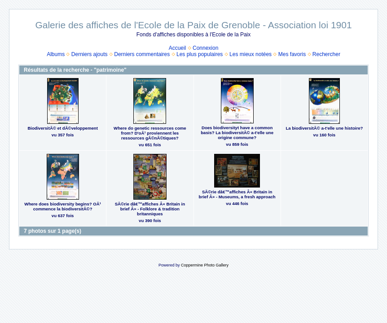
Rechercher (326, 54)
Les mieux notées (250, 54)
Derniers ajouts (89, 54)
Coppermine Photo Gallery (205, 265)
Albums (56, 54)
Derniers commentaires (142, 54)
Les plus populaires (199, 54)
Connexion (205, 48)
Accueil (177, 48)
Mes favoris (292, 54)
